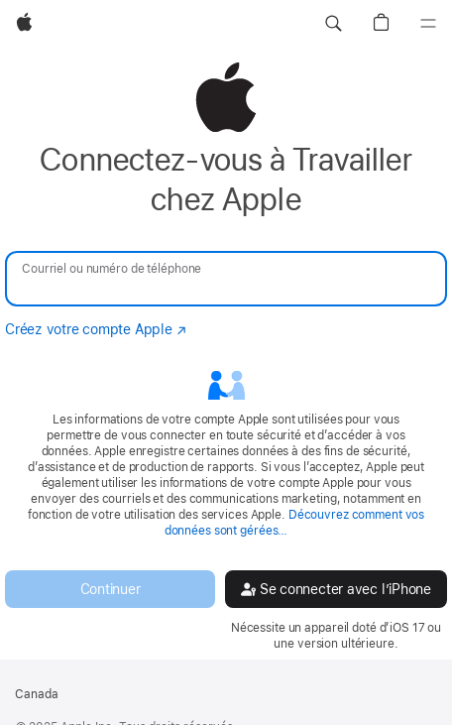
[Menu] (428, 24)
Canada (36, 694)
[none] (226, 357)
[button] (333, 24)
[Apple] (24, 24)
